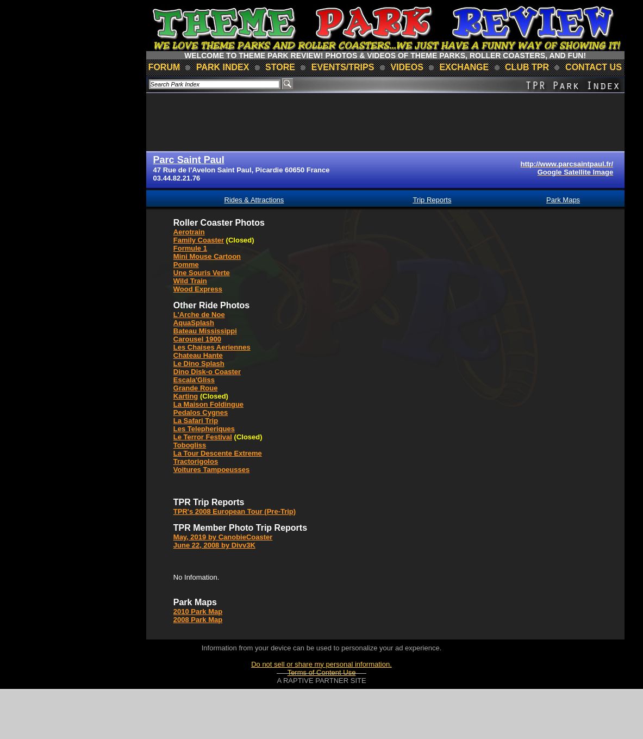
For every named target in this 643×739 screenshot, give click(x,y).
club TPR (527, 67)
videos (406, 67)
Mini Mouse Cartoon (207, 256)
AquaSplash (193, 323)
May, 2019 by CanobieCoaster (223, 537)
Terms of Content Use (322, 672)
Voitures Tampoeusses (211, 469)
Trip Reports (432, 200)
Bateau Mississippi (205, 331)
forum (164, 67)
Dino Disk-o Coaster (207, 372)
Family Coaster (198, 240)
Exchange (464, 67)
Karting (185, 396)
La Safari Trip (195, 421)
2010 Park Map (197, 611)
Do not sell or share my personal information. (321, 664)
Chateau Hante (198, 355)
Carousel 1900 (197, 339)
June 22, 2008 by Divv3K (214, 545)
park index (222, 67)
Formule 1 (190, 248)
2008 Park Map (197, 620)
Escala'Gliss (194, 380)
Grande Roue (195, 388)
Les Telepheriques (204, 429)
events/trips (342, 67)
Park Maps (563, 200)
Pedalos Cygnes (200, 412)
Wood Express (197, 289)
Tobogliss (189, 445)
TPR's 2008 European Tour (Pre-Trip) (234, 511)
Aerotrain (189, 232)
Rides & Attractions (254, 200)
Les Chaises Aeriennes (212, 347)
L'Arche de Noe (199, 314)
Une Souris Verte (201, 273)
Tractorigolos (195, 461)
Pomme (186, 264)
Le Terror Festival (202, 437)
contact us (593, 67)
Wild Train (190, 281)
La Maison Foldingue (208, 404)
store (280, 67)
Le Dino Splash (198, 363)
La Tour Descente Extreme (217, 453)
